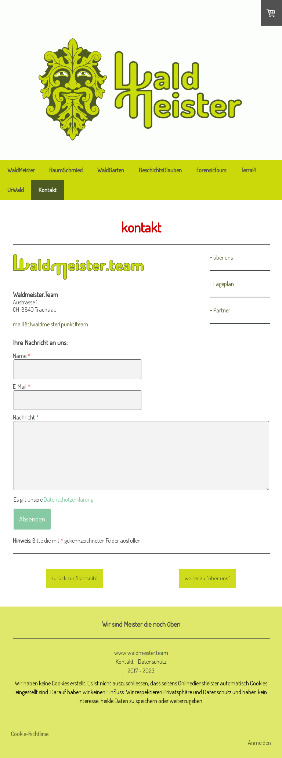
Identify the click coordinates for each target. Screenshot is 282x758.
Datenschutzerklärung (68, 499)
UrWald (15, 190)
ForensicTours (211, 170)
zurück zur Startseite (74, 578)
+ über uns (221, 257)
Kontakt (48, 190)
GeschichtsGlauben (160, 170)
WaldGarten (110, 170)
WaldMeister (21, 170)
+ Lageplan (222, 284)
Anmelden (259, 742)
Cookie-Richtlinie (29, 733)
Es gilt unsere (53, 499)
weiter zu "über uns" (207, 578)
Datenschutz (152, 661)
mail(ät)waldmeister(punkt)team (50, 324)
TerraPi (248, 170)
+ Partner (220, 310)
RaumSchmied (66, 170)
